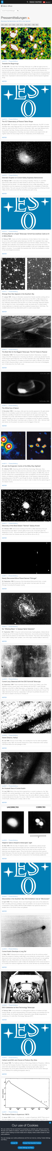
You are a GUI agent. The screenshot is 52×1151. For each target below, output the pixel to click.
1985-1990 (35, 25)
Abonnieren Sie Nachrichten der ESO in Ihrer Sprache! (15, 21)
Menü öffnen (6, 6)
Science (32, 2)
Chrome (8, 360)
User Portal (38, 2)
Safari (7, 366)
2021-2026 (4, 25)
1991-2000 (27, 25)
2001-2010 (20, 25)
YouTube (4, 307)
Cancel (16, 403)
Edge (7, 362)
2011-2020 (12, 25)
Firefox (7, 364)
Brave (7, 359)
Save (6, 403)
